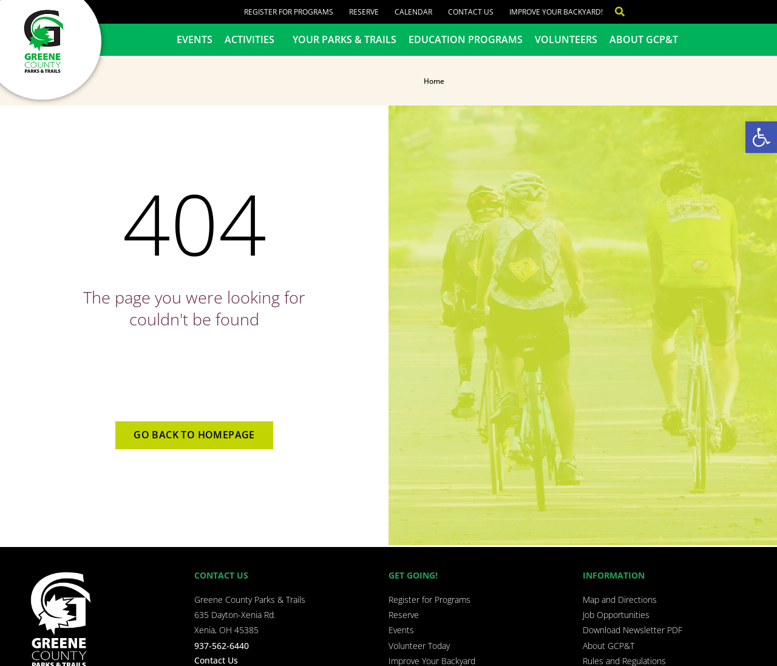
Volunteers (566, 39)
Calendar (413, 12)
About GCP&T (643, 39)
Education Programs (466, 39)
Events (194, 39)
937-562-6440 (221, 645)
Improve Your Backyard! (556, 12)
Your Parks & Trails (344, 39)
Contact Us (471, 12)
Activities (252, 39)
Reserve (364, 12)
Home (434, 81)
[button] (761, 137)
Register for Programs (288, 12)
